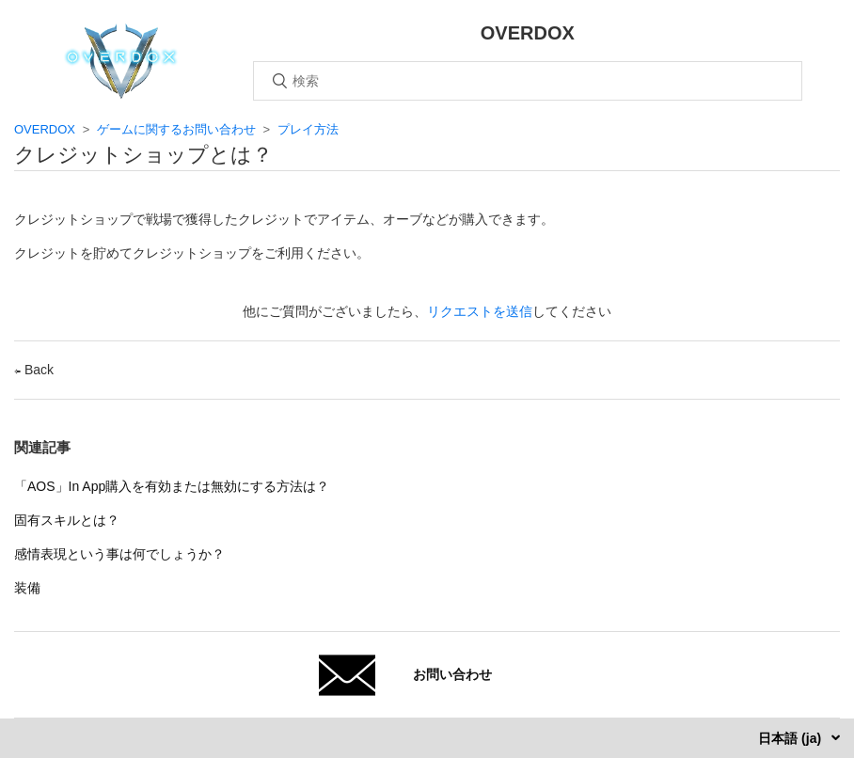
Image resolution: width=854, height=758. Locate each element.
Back (34, 369)
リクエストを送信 (479, 311)
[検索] (527, 81)
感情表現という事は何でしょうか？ (119, 553)
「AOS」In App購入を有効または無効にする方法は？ (171, 486)
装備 (27, 587)
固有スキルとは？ (66, 520)
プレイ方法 (308, 129)
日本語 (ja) (791, 738)
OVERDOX (44, 129)
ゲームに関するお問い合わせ (176, 129)
